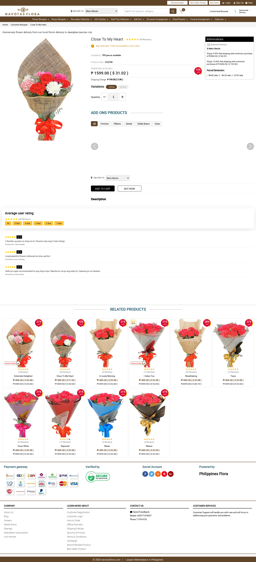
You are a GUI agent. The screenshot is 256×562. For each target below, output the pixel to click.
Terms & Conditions (77, 536)
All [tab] (94, 123)
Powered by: (206, 466)
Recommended (177, 2)
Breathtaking (191, 376)
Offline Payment (75, 524)
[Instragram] (158, 473)
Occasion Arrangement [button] (158, 19)
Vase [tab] (157, 123)
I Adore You (149, 376)
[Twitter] (151, 473)
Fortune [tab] (105, 123)
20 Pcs (123, 87)
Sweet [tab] (129, 123)
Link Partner (10, 536)
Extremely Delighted (23, 376)
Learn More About (78, 505)
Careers (8, 519)
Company (9, 505)
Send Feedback (140, 511)
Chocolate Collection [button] (81, 19)
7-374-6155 (141, 518)
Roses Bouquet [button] (60, 19)
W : (223, 75)
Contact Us (136, 505)
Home (5, 24)
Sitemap (8, 528)
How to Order (73, 519)
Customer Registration (78, 511)
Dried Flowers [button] (180, 19)
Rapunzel (65, 446)
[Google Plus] (171, 473)
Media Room (10, 524)
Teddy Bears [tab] (143, 123)
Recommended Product (79, 544)
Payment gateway (14, 466)
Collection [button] (220, 19)
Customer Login (75, 515)
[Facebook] (145, 473)
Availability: (105, 55)
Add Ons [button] (139, 19)
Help (249, 3)
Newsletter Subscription (16, 532)
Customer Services (204, 505)
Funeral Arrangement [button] (201, 19)
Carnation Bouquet (19, 24)
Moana (149, 446)
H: (234, 75)
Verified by (92, 466)
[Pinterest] (164, 473)
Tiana (233, 376)
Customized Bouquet (219, 11)
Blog (6, 515)
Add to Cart (102, 188)
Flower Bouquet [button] (40, 19)
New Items (214, 2)
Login (226, 3)
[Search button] (173, 11)
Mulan (107, 446)
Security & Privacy (76, 532)
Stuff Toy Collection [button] (121, 19)
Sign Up (238, 3)
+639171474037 (144, 515)
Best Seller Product (198, 2)
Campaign (72, 540)
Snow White (23, 446)
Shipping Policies (75, 528)
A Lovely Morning (107, 376)
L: (211, 75)
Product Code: (101, 62)
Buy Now (129, 188)
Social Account (151, 466)
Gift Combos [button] (101, 19)
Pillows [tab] (117, 123)
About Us (8, 511)
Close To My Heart (38, 24)
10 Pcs (111, 87)
